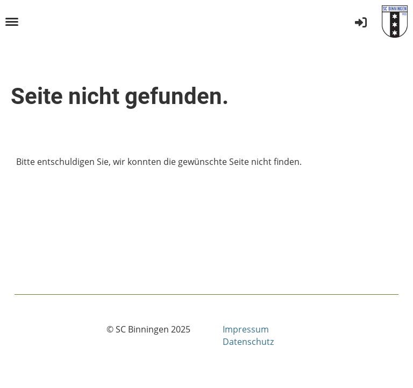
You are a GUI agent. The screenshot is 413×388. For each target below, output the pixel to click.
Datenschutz (248, 342)
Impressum (246, 329)
